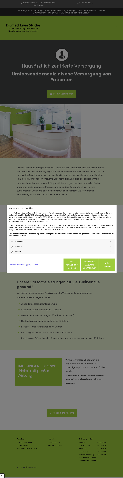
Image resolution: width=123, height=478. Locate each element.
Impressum (33, 265)
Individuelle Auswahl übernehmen (78, 264)
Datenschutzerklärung (17, 265)
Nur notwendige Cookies (54, 265)
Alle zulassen (102, 264)
